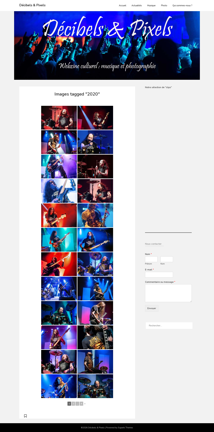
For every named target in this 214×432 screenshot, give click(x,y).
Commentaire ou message (160, 282)
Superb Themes (125, 427)
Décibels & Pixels (32, 5)
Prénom (148, 264)
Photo (164, 5)
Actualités (137, 5)
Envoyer (151, 308)
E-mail (149, 269)
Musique (151, 5)
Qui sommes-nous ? (182, 5)
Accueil (122, 5)
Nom (148, 254)
